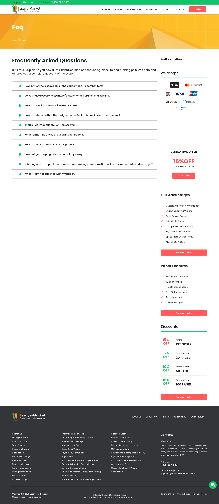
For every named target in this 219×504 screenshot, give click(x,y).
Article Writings (19, 460)
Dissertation (18, 452)
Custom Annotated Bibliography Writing (81, 471)
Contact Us (179, 9)
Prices (118, 9)
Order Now (151, 417)
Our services (134, 9)
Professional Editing (21, 468)
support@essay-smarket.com (178, 473)
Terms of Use (167, 493)
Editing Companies (21, 471)
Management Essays (72, 445)
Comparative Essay (120, 464)
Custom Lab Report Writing (124, 468)
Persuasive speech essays (124, 445)
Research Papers (20, 449)
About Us (105, 9)
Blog (165, 9)
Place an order (184, 252)
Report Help (67, 456)
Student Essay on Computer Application (81, 479)
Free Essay (151, 9)
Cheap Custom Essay (121, 441)
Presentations (19, 475)
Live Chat (28, 2)
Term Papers (18, 445)
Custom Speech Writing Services (78, 437)
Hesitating (17, 433)
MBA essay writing (120, 449)
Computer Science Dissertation (126, 460)
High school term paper (123, 456)
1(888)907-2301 (60, 2)
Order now (184, 175)
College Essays (19, 479)
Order (198, 9)
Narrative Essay (69, 475)
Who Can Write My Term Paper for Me (80, 460)
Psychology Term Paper (73, 452)
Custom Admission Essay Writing (78, 464)
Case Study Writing (71, 449)
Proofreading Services (73, 433)
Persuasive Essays (21, 456)
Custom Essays (19, 441)
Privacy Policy (183, 493)
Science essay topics (121, 437)
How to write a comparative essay (128, 452)
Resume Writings (20, 464)
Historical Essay (118, 433)
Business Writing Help (72, 441)
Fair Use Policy (200, 493)
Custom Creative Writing (74, 468)
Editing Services (20, 437)
